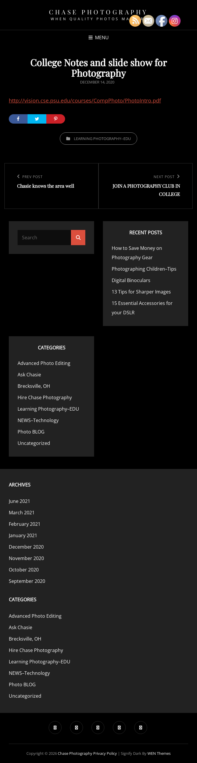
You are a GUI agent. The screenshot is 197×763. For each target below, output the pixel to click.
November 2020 (26, 558)
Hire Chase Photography (45, 397)
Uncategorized (34, 443)
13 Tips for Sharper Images (141, 292)
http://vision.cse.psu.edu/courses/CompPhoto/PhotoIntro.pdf (85, 100)
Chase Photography (98, 12)
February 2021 (24, 524)
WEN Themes (159, 753)
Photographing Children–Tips (144, 269)
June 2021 (19, 501)
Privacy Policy (105, 753)
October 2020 (24, 569)
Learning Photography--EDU (102, 138)
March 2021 (22, 512)
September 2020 (27, 581)
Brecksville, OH (34, 386)
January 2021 (23, 535)
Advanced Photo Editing (44, 363)
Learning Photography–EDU (48, 409)
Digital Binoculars (131, 280)
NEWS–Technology (38, 420)
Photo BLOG (31, 432)
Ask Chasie (29, 374)
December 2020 (26, 547)
